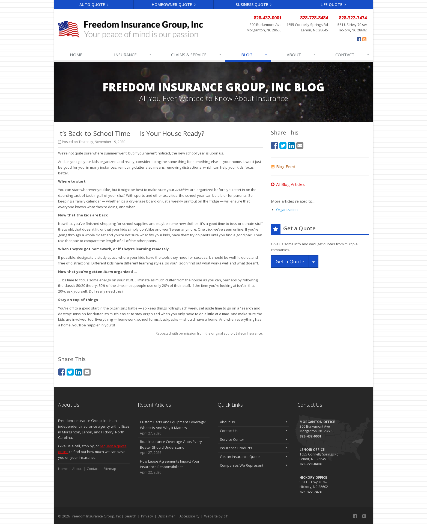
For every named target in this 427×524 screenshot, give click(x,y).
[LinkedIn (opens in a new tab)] (78, 371)
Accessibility (189, 516)
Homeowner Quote (174, 4)
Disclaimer (166, 516)
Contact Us (253, 430)
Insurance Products (253, 447)
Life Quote (333, 4)
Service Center (253, 439)
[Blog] (364, 39)
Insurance (133, 55)
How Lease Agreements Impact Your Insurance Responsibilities (173, 467)
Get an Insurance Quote (253, 456)
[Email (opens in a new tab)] (87, 371)
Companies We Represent (253, 465)
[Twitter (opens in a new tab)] (70, 371)
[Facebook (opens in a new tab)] (359, 39)
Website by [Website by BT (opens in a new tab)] (216, 516)
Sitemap (110, 468)
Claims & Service (196, 55)
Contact (352, 55)
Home (76, 54)
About (301, 55)
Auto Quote (94, 4)
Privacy (147, 516)
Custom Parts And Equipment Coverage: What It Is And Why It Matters (173, 427)
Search (130, 516)
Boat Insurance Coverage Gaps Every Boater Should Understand (173, 447)
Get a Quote (290, 261)
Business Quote (253, 4)
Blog (254, 55)
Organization (287, 209)
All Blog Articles (288, 184)
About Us (253, 421)
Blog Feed (283, 166)
